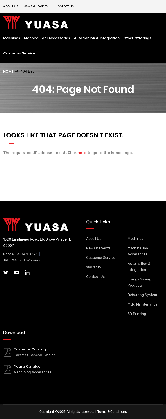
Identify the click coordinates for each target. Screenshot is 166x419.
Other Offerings (137, 38)
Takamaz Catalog (30, 349)
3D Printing (137, 314)
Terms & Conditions (111, 412)
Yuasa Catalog (27, 366)
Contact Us (64, 6)
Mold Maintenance (142, 304)
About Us (10, 6)
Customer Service (19, 53)
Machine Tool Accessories (47, 38)
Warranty (93, 267)
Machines (11, 38)
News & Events (35, 6)
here (82, 152)
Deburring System (142, 295)
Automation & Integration (97, 38)
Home (8, 71)
